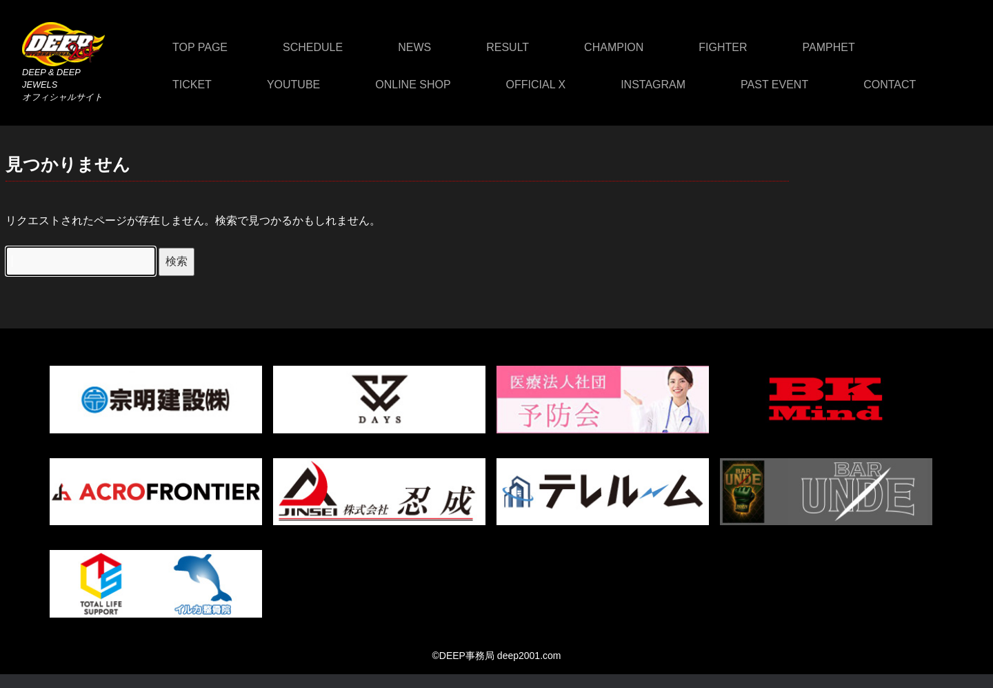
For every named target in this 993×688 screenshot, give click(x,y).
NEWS (414, 47)
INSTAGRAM (653, 84)
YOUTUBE (293, 84)
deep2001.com (529, 655)
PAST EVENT (774, 84)
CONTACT (889, 84)
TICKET (192, 84)
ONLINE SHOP (412, 84)
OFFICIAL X (536, 84)
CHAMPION (613, 47)
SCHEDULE (313, 47)
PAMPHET (829, 47)
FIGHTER (723, 47)
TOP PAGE (200, 47)
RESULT (507, 47)
